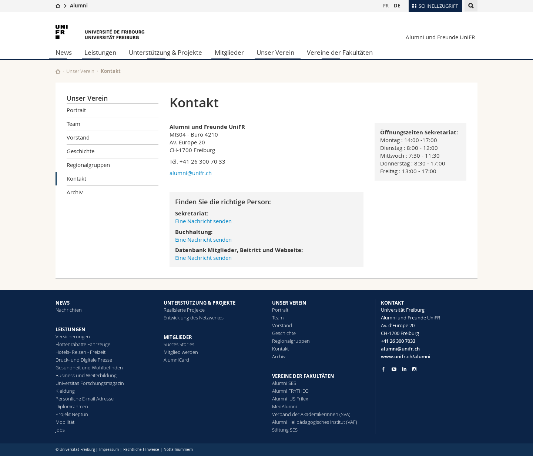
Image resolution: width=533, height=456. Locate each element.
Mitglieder (229, 52)
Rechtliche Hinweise (141, 449)
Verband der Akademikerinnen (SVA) (311, 414)
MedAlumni (284, 406)
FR (386, 5)
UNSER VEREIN (289, 302)
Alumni (79, 5)
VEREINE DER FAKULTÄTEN (303, 376)
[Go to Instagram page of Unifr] (414, 369)
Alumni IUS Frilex (290, 398)
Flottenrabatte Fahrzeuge (83, 344)
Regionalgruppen (88, 164)
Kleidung (65, 391)
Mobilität (65, 422)
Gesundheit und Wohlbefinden (89, 367)
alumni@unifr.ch (191, 173)
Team (73, 123)
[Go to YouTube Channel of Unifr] (394, 369)
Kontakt (76, 178)
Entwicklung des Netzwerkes (194, 317)
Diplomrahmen (72, 406)
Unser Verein (275, 52)
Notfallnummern (178, 449)
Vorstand (78, 137)
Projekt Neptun (72, 414)
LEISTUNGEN (71, 329)
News (64, 52)
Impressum (109, 449)
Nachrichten (69, 309)
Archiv (75, 192)
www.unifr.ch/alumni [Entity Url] (405, 356)
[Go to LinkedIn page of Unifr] (404, 369)
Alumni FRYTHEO (290, 391)
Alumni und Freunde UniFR (440, 37)
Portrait (76, 110)
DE (397, 5)
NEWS (63, 302)
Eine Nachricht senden (203, 221)
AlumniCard (176, 359)
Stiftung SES (285, 429)
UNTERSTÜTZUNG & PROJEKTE (199, 302)
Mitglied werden (181, 352)
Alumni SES (284, 383)
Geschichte (80, 151)
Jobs (60, 429)
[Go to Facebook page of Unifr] (383, 369)
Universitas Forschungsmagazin (90, 383)
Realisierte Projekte (184, 309)
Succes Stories (179, 344)
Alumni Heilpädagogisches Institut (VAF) (314, 422)
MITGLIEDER (178, 337)
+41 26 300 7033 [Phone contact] (398, 341)
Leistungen (100, 52)
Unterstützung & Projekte (165, 52)
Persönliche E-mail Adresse (85, 398)
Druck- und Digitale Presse (84, 359)
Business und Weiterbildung (86, 375)
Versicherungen (73, 336)
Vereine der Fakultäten (340, 52)
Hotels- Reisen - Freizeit (80, 352)
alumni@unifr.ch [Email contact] (400, 348)
